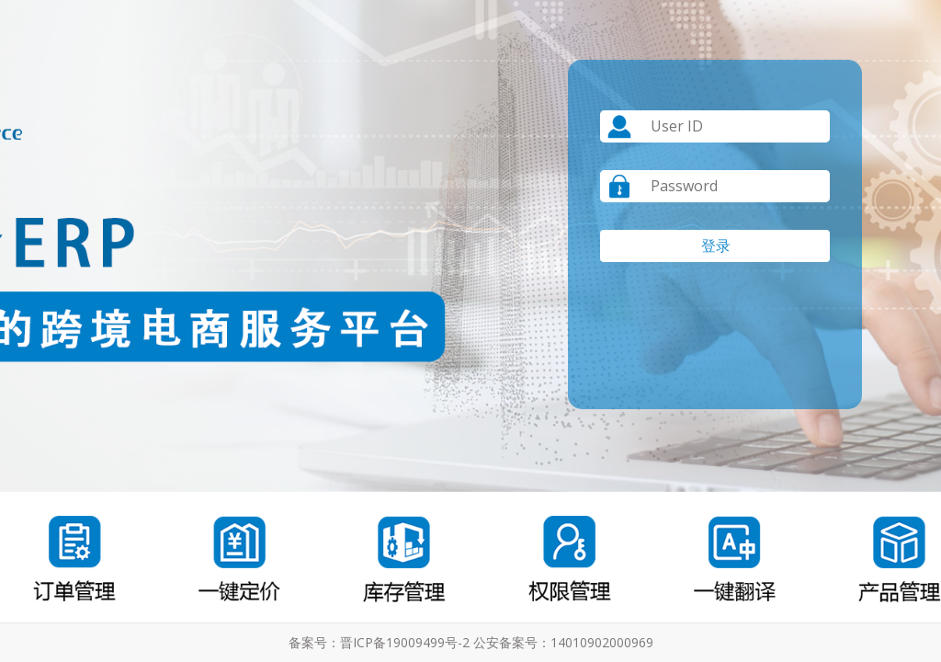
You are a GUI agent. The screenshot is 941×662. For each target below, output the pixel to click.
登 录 (715, 245)
